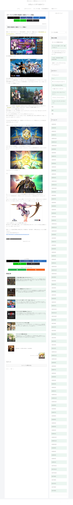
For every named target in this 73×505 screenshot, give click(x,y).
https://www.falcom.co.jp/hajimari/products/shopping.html (17, 231)
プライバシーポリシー (63, 501)
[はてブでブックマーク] (26, 18)
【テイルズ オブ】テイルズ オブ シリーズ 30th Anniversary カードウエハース (59, 52)
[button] (40, 18)
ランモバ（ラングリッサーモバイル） (15, 236)
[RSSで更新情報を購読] (28, 267)
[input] (59, 32)
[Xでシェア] (13, 18)
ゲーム (7, 236)
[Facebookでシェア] (19, 18)
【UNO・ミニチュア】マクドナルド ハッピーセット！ (59, 63)
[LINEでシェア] (33, 18)
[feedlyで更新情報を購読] (25, 267)
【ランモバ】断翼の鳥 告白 (57, 42)
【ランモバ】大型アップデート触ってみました (58, 46)
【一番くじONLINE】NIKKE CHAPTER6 (57, 58)
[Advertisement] (26, 246)
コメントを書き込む (26, 363)
